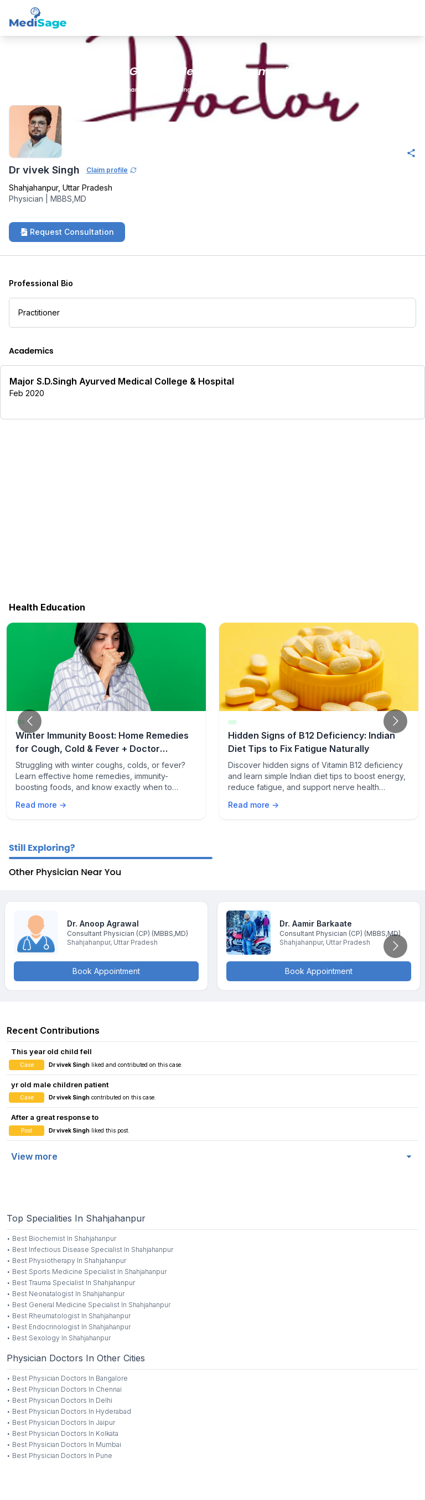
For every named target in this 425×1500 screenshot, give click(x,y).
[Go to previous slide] (30, 721)
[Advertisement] (212, 507)
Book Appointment (106, 971)
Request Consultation (67, 231)
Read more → (40, 804)
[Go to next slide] (395, 721)
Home (12, 90)
